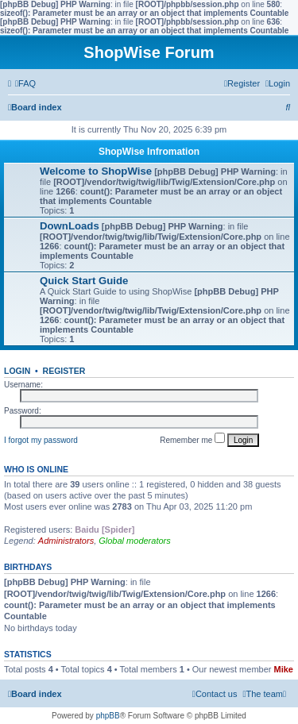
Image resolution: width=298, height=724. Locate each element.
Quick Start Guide (84, 281)
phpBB (108, 715)
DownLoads (69, 226)
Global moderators (135, 540)
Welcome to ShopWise (96, 171)
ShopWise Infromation (149, 151)
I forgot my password (41, 440)
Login (17, 370)
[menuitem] (25, 83)
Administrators (66, 540)
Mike (283, 669)
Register (64, 370)
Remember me (192, 439)
